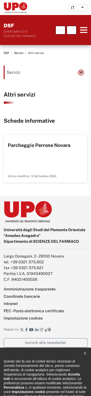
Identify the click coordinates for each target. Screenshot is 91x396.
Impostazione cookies (23, 318)
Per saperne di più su (45, 159)
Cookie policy (13, 380)
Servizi (18, 53)
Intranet (11, 303)
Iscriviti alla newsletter (45, 342)
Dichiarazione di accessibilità (24, 363)
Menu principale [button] (82, 30)
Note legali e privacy (18, 371)
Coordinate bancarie (22, 296)
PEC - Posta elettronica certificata (34, 311)
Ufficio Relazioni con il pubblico (26, 389)
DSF (6, 53)
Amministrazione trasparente (30, 289)
